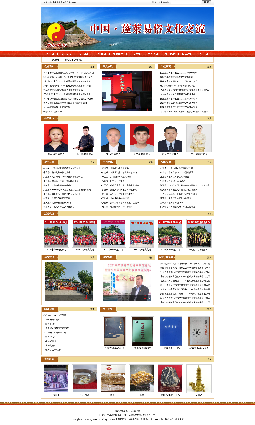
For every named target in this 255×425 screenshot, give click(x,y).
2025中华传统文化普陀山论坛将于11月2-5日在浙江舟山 (68, 73)
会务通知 (55, 60)
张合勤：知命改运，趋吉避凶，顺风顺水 (62, 194)
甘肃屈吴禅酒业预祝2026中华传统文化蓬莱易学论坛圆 (185, 281)
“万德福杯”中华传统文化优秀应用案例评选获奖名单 (67, 94)
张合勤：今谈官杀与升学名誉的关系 (176, 172)
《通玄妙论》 (49, 337)
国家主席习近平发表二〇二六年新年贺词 (178, 73)
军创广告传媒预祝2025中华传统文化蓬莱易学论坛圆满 (185, 298)
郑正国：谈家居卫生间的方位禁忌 (175, 198)
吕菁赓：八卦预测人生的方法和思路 (176, 168)
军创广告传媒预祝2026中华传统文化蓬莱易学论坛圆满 (185, 272)
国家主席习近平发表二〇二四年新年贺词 (178, 98)
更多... (93, 67)
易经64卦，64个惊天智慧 (54, 315)
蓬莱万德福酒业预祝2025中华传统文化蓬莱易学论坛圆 (185, 302)
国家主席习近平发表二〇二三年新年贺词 (178, 107)
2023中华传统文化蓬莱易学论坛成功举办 (178, 103)
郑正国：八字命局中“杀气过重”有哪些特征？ (64, 177)
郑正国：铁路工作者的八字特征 (174, 177)
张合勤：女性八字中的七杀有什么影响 (119, 190)
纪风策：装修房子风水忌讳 (172, 181)
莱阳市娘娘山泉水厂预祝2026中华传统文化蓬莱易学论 (185, 268)
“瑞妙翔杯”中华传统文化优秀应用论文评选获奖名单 (67, 81)
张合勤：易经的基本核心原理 (56, 172)
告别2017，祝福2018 (52, 111)
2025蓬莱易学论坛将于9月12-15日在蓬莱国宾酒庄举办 (68, 77)
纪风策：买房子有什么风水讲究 (57, 202)
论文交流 (78, 60)
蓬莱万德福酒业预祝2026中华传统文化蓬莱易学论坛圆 (185, 276)
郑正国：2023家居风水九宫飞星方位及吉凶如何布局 (67, 190)
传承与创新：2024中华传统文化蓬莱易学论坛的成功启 (185, 90)
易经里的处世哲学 (51, 319)
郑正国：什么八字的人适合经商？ (58, 207)
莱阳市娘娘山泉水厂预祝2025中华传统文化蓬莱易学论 (185, 294)
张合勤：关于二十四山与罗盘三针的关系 (120, 202)
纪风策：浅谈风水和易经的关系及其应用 (62, 168)
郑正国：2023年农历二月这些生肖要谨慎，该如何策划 (185, 185)
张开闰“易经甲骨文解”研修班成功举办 (177, 86)
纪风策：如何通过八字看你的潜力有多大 (178, 190)
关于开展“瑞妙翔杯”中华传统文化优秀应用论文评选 (67, 86)
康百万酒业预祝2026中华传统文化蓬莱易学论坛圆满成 (185, 285)
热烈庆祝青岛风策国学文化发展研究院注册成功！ (66, 103)
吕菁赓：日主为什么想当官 (114, 181)
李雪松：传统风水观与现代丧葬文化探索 (120, 185)
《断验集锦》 (49, 324)
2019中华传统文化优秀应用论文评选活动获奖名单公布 (68, 98)
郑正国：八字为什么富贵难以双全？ (118, 194)
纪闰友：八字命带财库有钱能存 (57, 185)
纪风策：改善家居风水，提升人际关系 (177, 207)
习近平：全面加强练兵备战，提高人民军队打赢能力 (184, 111)
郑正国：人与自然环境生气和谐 (116, 177)
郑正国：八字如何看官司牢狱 (56, 198)
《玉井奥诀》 (49, 345)
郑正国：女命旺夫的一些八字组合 (117, 207)
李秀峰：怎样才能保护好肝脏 (115, 198)
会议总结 (67, 60)
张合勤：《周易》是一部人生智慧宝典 (119, 172)
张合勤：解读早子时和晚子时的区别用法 (178, 194)
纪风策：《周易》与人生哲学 (115, 168)
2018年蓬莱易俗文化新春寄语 (56, 107)
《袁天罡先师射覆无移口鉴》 (56, 328)
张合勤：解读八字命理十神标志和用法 (61, 181)
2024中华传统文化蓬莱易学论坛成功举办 (178, 94)
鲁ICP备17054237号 (154, 419)
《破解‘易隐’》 (50, 341)
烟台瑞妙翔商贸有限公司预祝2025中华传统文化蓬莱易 (185, 289)
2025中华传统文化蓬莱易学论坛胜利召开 (178, 77)
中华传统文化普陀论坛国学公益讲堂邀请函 (63, 90)
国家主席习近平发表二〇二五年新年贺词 (178, 81)
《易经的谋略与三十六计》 (55, 332)
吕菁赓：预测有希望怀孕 (171, 202)
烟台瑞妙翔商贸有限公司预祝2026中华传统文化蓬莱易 (185, 263)
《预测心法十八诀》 (52, 350)
